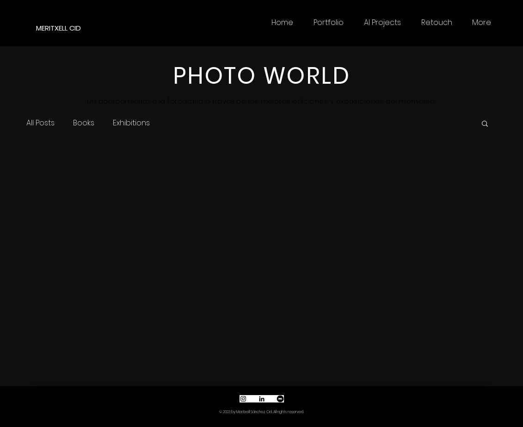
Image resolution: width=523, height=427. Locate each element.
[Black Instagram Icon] (243, 398)
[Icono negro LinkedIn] (261, 398)
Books (83, 123)
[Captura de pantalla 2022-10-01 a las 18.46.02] (280, 398)
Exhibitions (131, 123)
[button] (484, 124)
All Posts (40, 123)
